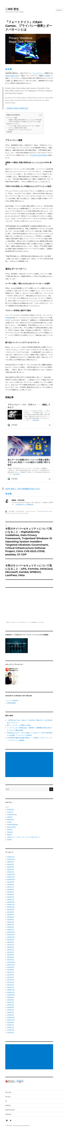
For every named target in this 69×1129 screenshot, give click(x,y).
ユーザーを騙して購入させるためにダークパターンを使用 (24, 126)
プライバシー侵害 (12, 117)
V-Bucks (9, 317)
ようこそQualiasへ (13, 700)
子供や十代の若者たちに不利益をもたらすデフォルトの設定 (25, 121)
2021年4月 (10, 980)
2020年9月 (10, 997)
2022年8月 (10, 942)
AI (7, 807)
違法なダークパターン (13, 123)
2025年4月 (10, 864)
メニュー (59, 10)
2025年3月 (10, 867)
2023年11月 (11, 904)
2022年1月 (10, 960)
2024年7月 (10, 887)
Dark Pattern (45, 511)
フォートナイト (38, 73)
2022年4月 (10, 952)
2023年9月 (10, 909)
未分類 (9, 839)
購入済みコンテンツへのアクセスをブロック (20, 129)
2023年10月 (11, 907)
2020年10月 (11, 995)
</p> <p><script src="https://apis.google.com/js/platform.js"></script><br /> (29, 604)
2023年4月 (10, 922)
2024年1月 (10, 899)
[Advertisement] (29, 764)
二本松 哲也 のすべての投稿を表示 (24, 504)
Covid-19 (10, 812)
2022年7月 (10, 945)
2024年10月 (11, 879)
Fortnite (12, 513)
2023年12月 (11, 902)
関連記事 (9, 132)
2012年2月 (10, 1032)
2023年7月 (10, 914)
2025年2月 (10, 869)
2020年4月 (10, 1010)
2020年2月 (10, 1015)
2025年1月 (10, 872)
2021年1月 (10, 987)
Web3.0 (9, 834)
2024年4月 (10, 894)
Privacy (28, 511)
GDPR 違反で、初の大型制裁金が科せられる (22, 489)
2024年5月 (10, 892)
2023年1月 (10, 929)
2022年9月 (10, 939)
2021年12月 (11, 962)
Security (32, 511)
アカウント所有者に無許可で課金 (18, 127)
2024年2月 (10, 897)
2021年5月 (10, 977)
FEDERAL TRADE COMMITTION (17, 108)
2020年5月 (10, 1007)
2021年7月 (10, 972)
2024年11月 (11, 877)
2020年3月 (10, 1012)
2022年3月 (10, 955)
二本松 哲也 (12, 9)
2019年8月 (10, 1022)
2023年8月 (10, 912)
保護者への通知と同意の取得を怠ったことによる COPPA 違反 (25, 119)
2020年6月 (10, 1005)
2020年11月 (11, 992)
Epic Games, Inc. (12, 75)
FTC (16, 513)
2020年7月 (10, 1002)
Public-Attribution (12, 824)
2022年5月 (10, 950)
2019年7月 (10, 1025)
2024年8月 (10, 884)
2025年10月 (11, 859)
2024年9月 (10, 882)
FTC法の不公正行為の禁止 (38, 155)
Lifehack (9, 817)
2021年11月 (11, 965)
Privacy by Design (23, 513)
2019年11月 (11, 1020)
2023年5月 (10, 919)
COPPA (47, 75)
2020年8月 (10, 1000)
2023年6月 (10, 917)
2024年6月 (10, 889)
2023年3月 (10, 924)
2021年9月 (10, 967)
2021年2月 (10, 985)
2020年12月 (11, 990)
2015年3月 (10, 1030)
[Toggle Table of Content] (40, 115)
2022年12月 (11, 932)
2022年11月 (11, 934)
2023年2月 (10, 927)
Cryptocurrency (12, 814)
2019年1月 (10, 1027)
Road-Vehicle (11, 827)
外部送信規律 (11, 703)
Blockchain (10, 809)
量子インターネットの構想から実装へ (19, 725)
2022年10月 (11, 937)
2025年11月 (11, 857)
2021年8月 (10, 970)
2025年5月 (10, 862)
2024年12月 (11, 874)
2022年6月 (10, 947)
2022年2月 (10, 957)
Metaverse (10, 819)
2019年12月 (11, 1017)
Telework (10, 832)
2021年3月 (10, 982)
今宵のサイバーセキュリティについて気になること (23, 837)
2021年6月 (10, 975)
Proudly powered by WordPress (21, 1125)
